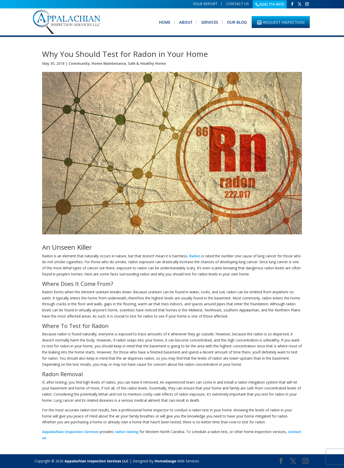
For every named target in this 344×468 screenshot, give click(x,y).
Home (164, 22)
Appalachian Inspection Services (70, 431)
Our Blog (237, 22)
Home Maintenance (109, 63)
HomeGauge (165, 461)
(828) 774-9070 (271, 4)
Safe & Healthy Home (147, 63)
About (185, 22)
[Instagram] (307, 4)
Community (79, 63)
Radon (194, 256)
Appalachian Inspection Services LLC (97, 461)
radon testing (126, 431)
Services (209, 22)
